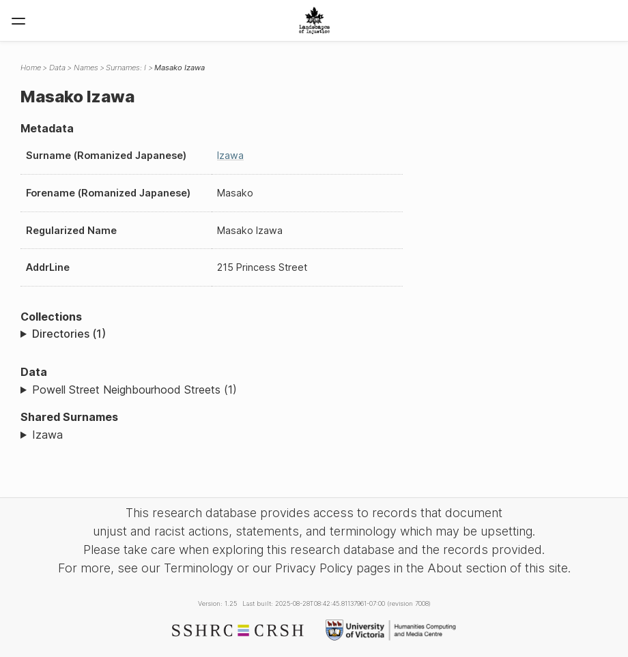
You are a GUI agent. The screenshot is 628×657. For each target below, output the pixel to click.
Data (57, 67)
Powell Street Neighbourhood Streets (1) (134, 389)
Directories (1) (69, 333)
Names (86, 67)
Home (30, 67)
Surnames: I (126, 67)
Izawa (230, 155)
